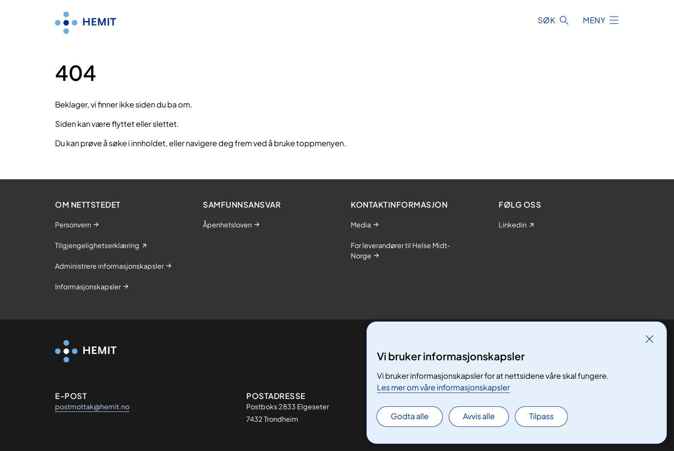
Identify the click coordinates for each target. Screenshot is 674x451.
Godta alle (410, 416)
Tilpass (541, 416)
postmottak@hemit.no (92, 406)
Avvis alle (479, 416)
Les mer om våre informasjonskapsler (443, 387)
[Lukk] (649, 339)
